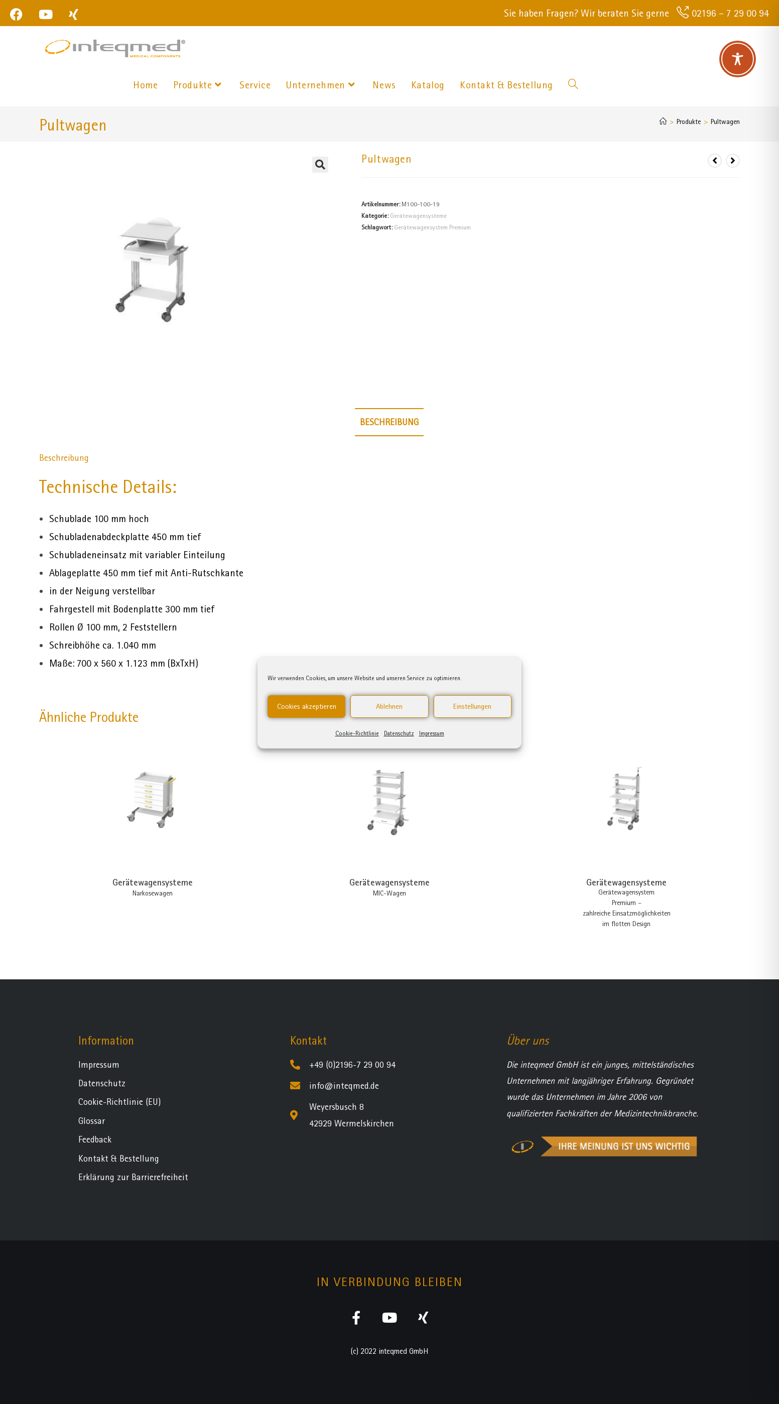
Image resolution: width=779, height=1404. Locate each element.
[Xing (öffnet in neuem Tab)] (73, 14)
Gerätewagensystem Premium (432, 227)
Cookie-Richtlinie (357, 733)
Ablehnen (389, 706)
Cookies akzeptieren (306, 706)
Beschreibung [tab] (389, 422)
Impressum (431, 733)
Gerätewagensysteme (418, 215)
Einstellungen (472, 706)
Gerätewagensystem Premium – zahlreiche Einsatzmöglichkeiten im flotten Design (627, 908)
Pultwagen (725, 121)
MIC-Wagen (389, 893)
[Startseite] (663, 121)
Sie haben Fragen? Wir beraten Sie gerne (586, 13)
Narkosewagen (153, 893)
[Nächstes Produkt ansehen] (733, 161)
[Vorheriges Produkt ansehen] (715, 161)
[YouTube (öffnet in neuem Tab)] (46, 14)
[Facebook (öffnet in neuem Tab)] (20, 14)
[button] (320, 165)
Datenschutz (399, 733)
